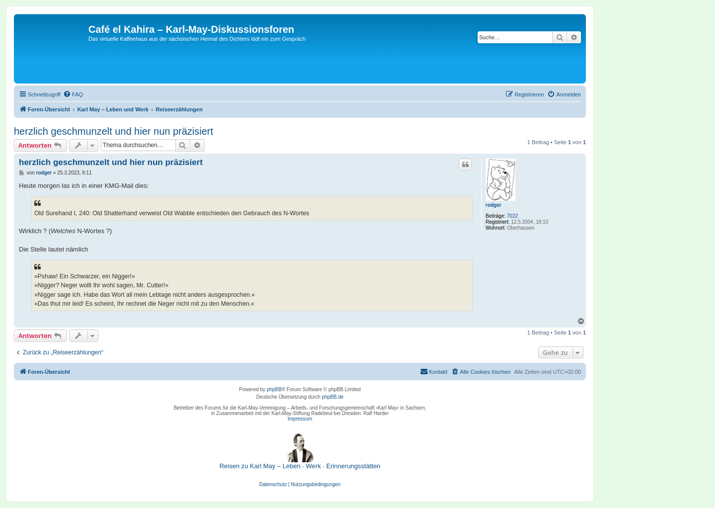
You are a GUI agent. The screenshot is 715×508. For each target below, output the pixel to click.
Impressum (299, 419)
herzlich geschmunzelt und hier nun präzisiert (113, 131)
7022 (512, 216)
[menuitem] (73, 94)
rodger (493, 205)
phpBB (274, 389)
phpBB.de (333, 397)
